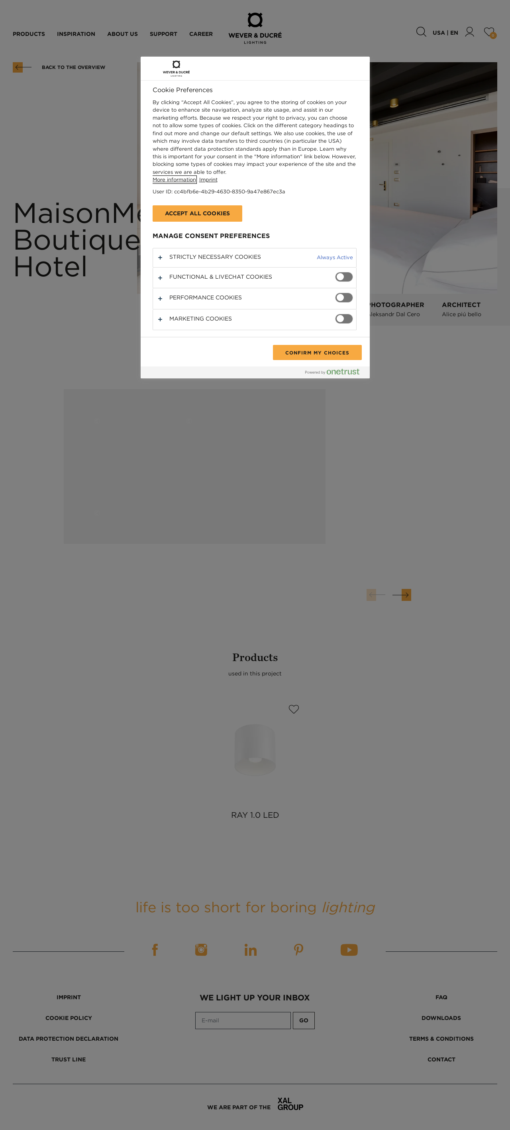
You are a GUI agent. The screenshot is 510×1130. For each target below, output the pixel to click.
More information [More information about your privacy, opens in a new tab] (174, 179)
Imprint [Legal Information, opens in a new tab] (208, 179)
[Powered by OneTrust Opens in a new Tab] (335, 373)
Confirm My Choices (317, 352)
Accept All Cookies (197, 213)
